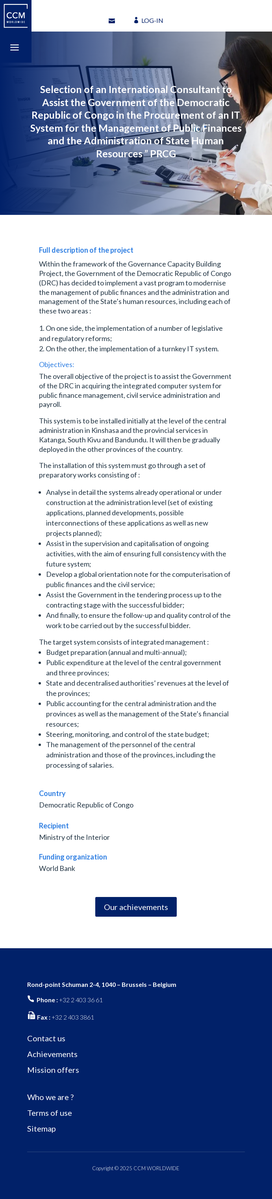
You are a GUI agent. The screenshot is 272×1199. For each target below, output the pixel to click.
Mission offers (53, 1069)
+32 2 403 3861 (73, 1017)
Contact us (46, 1038)
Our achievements (136, 907)
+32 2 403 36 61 (81, 999)
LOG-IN (152, 20)
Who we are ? (50, 1097)
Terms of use (49, 1112)
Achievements (52, 1054)
